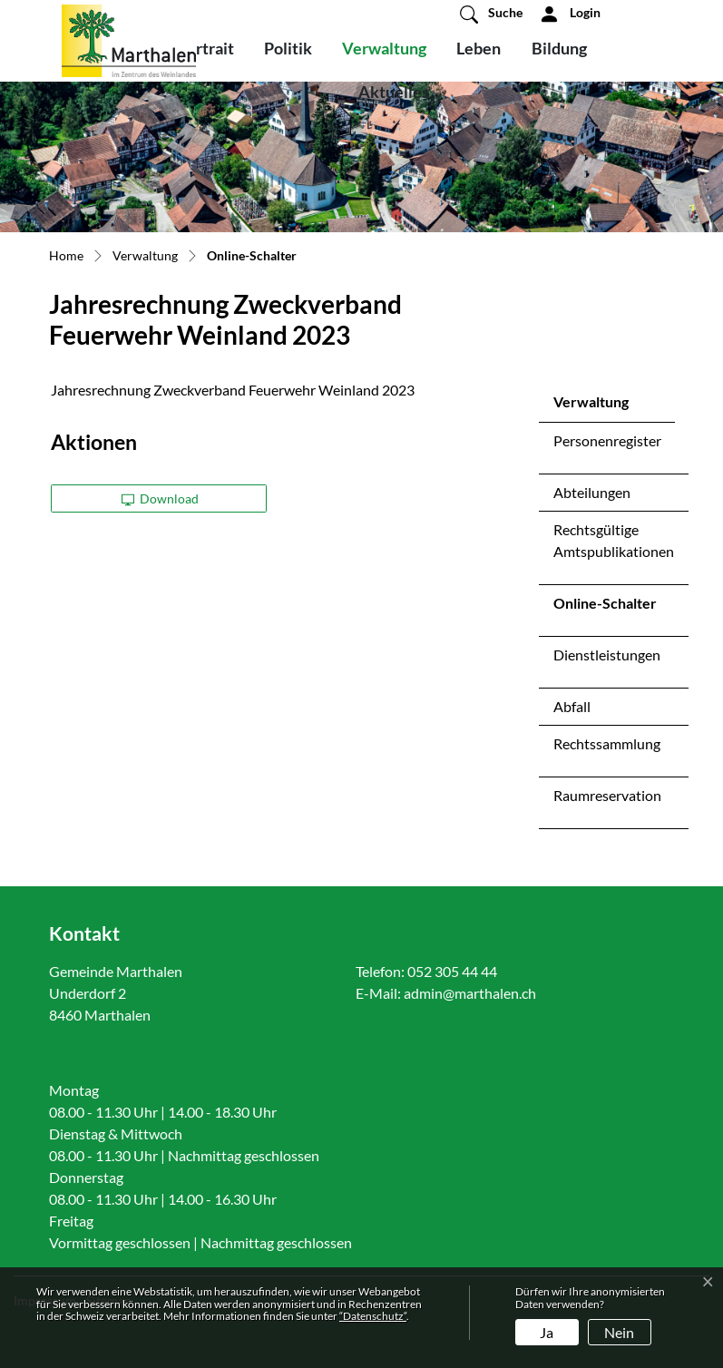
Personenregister (607, 440)
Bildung (559, 48)
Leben (478, 48)
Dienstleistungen (606, 654)
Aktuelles (393, 92)
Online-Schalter (604, 607)
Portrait (205, 48)
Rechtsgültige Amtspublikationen (613, 540)
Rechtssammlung (606, 743)
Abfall (572, 706)
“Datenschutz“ (372, 1316)
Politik (288, 48)
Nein (619, 1332)
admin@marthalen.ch (470, 993)
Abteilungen (591, 492)
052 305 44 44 (452, 971)
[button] (491, 13)
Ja (546, 1332)
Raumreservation (607, 795)
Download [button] (161, 498)
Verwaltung (384, 48)
